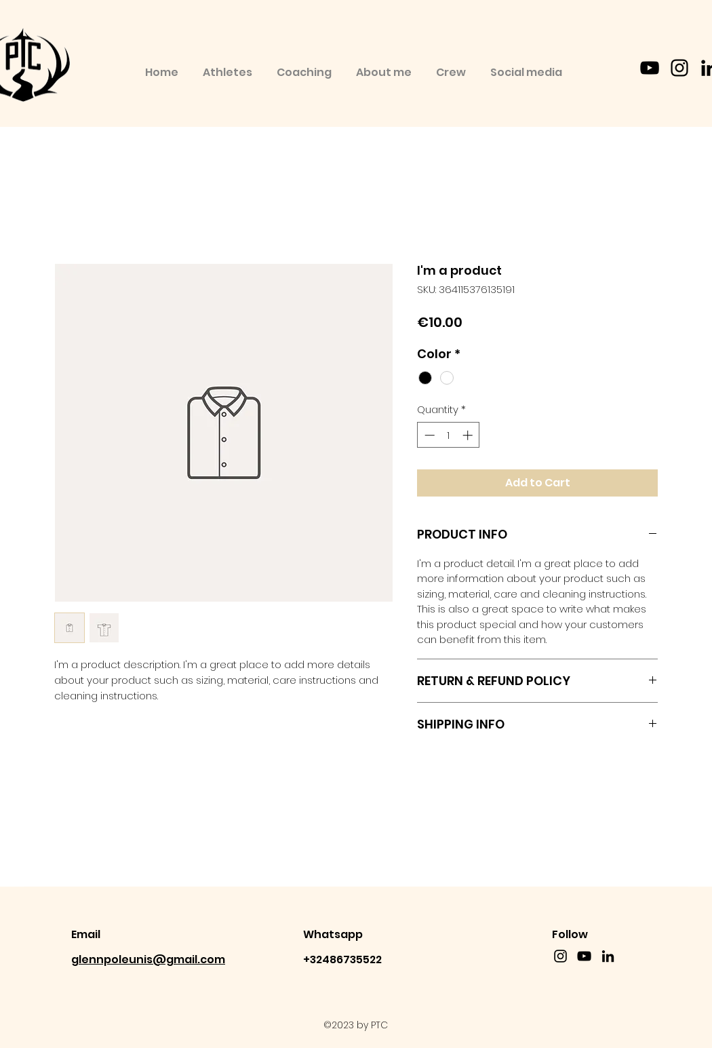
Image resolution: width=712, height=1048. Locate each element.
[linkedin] (607, 956)
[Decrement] (428, 435)
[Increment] (469, 435)
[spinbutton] (448, 435)
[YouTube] (649, 67)
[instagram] (679, 67)
